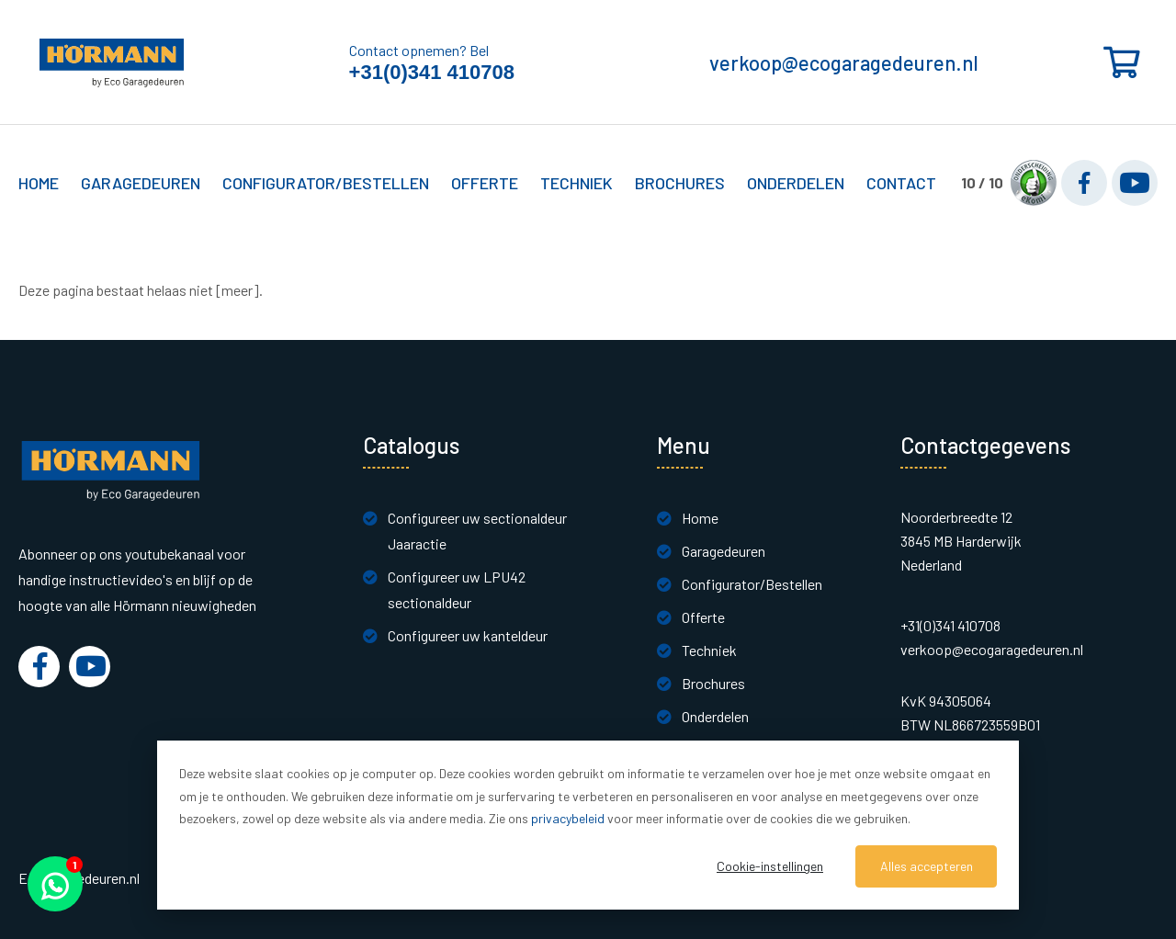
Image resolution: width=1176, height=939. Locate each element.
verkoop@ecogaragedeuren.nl (843, 62)
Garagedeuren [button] (140, 183)
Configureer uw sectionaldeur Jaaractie (477, 530)
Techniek (709, 650)
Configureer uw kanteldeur (468, 635)
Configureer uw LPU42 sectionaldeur (457, 589)
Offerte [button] (484, 183)
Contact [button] (901, 183)
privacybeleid (568, 818)
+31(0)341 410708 (431, 72)
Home (38, 183)
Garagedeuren (723, 551)
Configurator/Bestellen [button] (325, 183)
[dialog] (588, 825)
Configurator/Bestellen (752, 584)
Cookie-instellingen (770, 866)
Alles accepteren (926, 866)
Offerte (703, 617)
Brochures (680, 183)
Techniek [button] (576, 183)
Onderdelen (795, 183)
